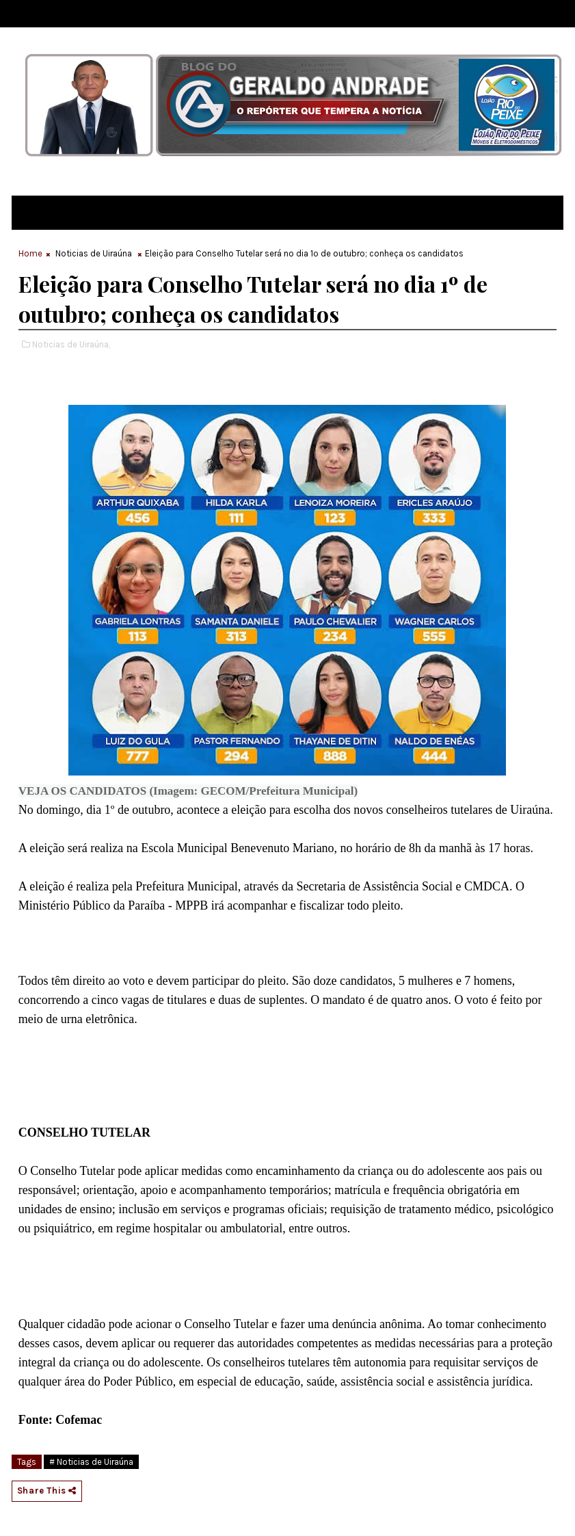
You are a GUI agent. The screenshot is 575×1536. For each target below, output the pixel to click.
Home (30, 253)
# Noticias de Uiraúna (91, 1462)
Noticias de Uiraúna (93, 253)
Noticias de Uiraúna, (71, 344)
